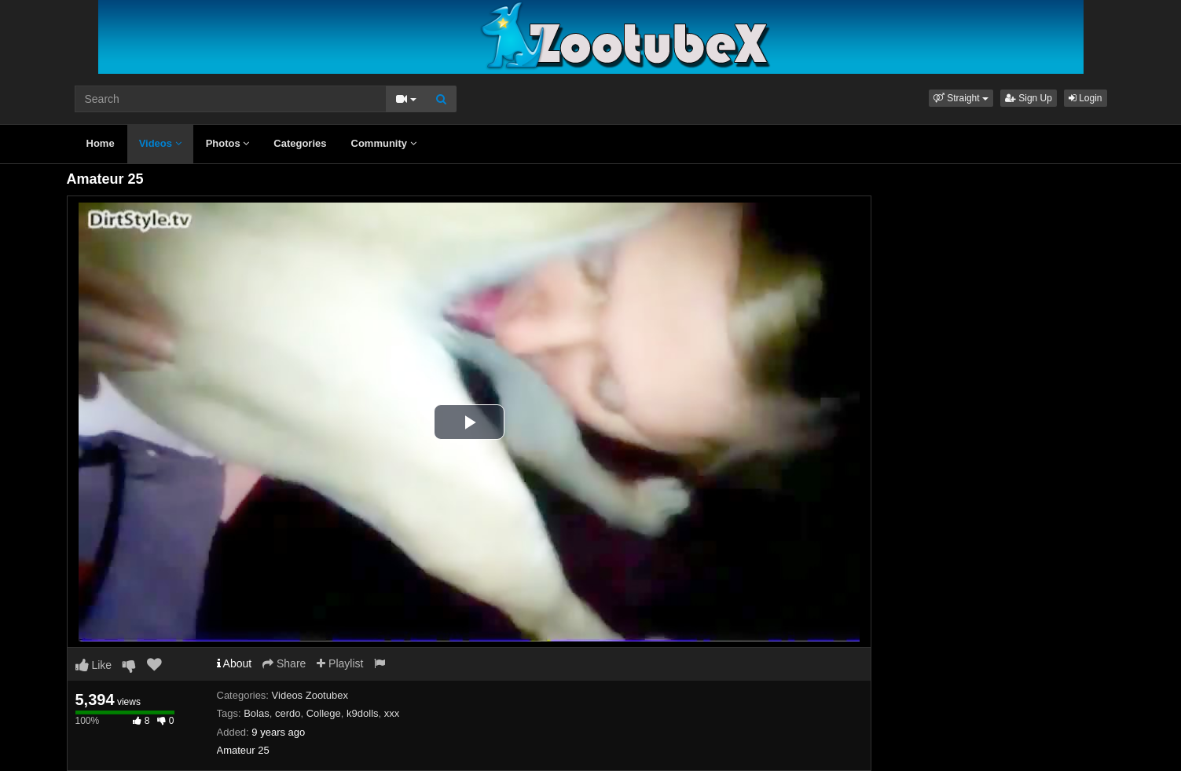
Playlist (340, 663)
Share (284, 663)
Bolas (257, 713)
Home (100, 143)
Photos (228, 143)
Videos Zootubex (310, 695)
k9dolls (362, 713)
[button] (961, 98)
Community (383, 143)
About (234, 663)
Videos (160, 143)
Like (93, 665)
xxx (392, 713)
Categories (299, 143)
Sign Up (1028, 98)
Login (1085, 98)
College (323, 713)
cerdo (288, 713)
